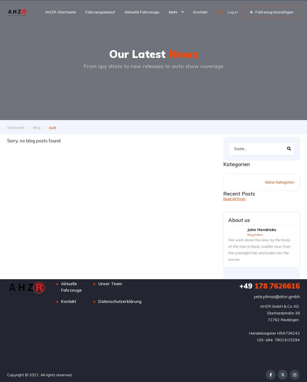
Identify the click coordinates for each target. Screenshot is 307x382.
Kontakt (200, 12)
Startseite (15, 127)
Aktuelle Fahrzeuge (141, 12)
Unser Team (110, 283)
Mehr (173, 12)
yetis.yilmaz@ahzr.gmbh (277, 296)
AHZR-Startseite (60, 12)
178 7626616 (269, 285)
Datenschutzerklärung (120, 301)
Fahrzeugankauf (100, 12)
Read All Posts (234, 199)
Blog (37, 127)
